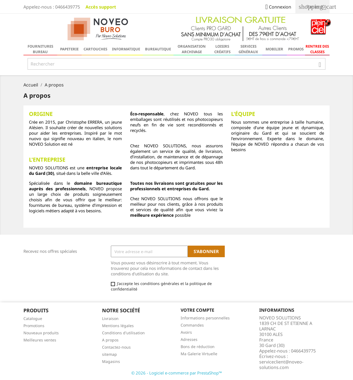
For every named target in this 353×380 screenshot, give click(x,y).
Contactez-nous (116, 347)
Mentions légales (118, 325)
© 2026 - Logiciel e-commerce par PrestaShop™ (176, 373)
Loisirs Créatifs (222, 49)
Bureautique (158, 49)
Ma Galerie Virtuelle (199, 353)
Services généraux (248, 49)
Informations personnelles (205, 318)
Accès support (100, 7)
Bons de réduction (198, 346)
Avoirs (186, 332)
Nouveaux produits (41, 332)
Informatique (126, 49)
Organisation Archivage (192, 49)
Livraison (110, 318)
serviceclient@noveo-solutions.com (281, 364)
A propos (110, 340)
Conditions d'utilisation (123, 332)
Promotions (33, 325)
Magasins (111, 361)
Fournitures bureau (40, 49)
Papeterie (69, 49)
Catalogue (32, 318)
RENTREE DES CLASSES (317, 49)
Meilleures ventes (39, 340)
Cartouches (95, 49)
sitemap (109, 354)
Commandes (192, 325)
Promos (296, 49)
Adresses (189, 339)
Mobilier (274, 49)
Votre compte (197, 310)
